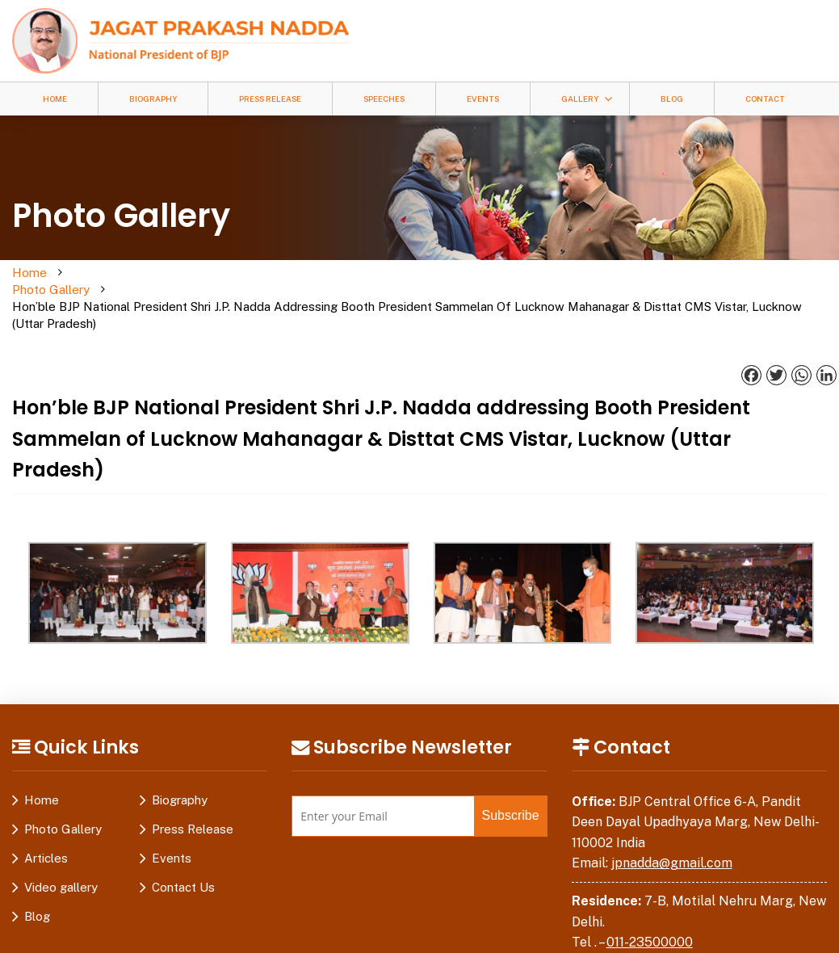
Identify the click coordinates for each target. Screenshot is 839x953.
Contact (765, 98)
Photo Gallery (91, 281)
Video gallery (61, 853)
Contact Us (183, 853)
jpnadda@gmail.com (671, 829)
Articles (46, 824)
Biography (153, 98)
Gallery (579, 98)
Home (55, 98)
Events (483, 98)
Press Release (270, 98)
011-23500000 (649, 908)
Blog (672, 98)
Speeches (384, 98)
